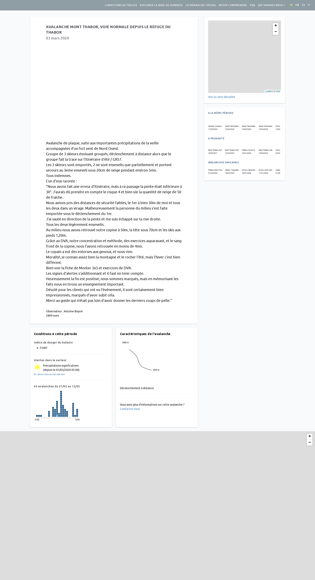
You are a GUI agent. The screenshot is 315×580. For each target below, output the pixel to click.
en (297, 5)
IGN (278, 91)
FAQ (252, 5)
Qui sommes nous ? (271, 5)
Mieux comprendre (233, 5)
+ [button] (275, 26)
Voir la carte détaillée (221, 97)
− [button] (275, 32)
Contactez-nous (130, 408)
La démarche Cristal (201, 5)
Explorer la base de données (161, 5)
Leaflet (268, 91)
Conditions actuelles (121, 5)
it (309, 5)
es (303, 5)
